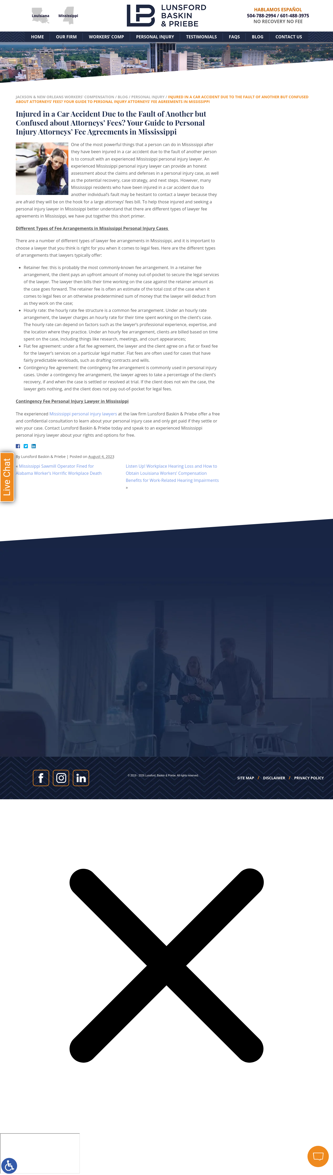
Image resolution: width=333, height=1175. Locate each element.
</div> (40, 1153)
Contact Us (288, 37)
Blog (257, 37)
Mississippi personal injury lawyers (83, 414)
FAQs (234, 37)
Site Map (245, 778)
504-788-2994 (261, 16)
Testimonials (201, 37)
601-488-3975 (294, 16)
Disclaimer (274, 778)
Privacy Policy (309, 778)
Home (37, 37)
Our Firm (66, 37)
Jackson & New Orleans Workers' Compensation (65, 96)
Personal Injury (155, 37)
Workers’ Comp (106, 37)
